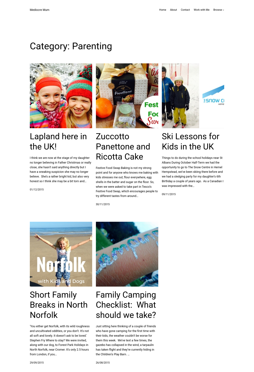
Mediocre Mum (39, 10)
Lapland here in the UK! (58, 141)
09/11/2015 (169, 194)
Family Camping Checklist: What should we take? (126, 305)
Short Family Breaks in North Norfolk (59, 305)
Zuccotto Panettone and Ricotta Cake (123, 146)
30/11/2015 (103, 204)
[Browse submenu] (223, 10)
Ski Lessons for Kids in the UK (190, 141)
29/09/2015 (37, 362)
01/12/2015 (37, 189)
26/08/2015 (103, 362)
